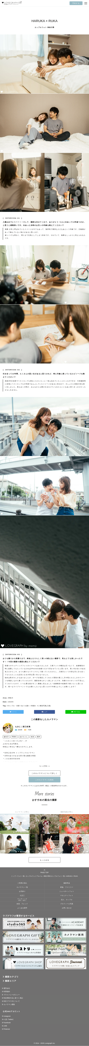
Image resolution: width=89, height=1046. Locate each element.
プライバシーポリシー (11, 995)
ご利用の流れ (22, 883)
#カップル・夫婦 (13, 706)
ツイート (16, 712)
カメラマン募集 (9, 1004)
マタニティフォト (66, 895)
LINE (5, 1026)
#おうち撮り (25, 706)
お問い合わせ (67, 908)
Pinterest (6, 1029)
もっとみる (44, 860)
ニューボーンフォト (66, 891)
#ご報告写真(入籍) (44, 706)
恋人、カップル (66, 900)
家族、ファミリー (66, 887)
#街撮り (33, 706)
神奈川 (10, 698)
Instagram (7, 1016)
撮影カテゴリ (12, 977)
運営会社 (6, 988)
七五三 (22, 895)
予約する (76, 3)
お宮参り (22, 891)
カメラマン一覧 (22, 887)
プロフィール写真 (66, 904)
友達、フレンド (22, 904)
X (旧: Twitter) (8, 1019)
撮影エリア (10, 981)
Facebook (7, 1023)
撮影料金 (67, 883)
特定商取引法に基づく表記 (13, 998)
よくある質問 (22, 908)
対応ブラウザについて (11, 1001)
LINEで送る (73, 712)
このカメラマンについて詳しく (44, 773)
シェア (44, 712)
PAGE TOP (44, 871)
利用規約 (6, 991)
